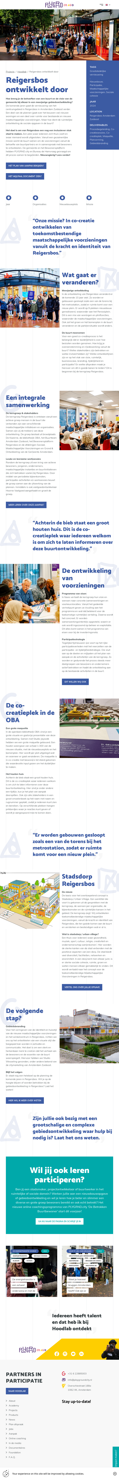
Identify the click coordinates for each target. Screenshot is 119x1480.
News (12, 1419)
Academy (14, 1405)
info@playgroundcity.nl (80, 1379)
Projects (13, 1410)
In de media (15, 1443)
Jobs (11, 1428)
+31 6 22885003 (77, 1373)
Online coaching (17, 1438)
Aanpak (13, 1433)
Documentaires (17, 1447)
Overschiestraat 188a (79, 1385)
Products (13, 1414)
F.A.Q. (12, 1457)
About (12, 1400)
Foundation (15, 1452)
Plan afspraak (16, 1424)
